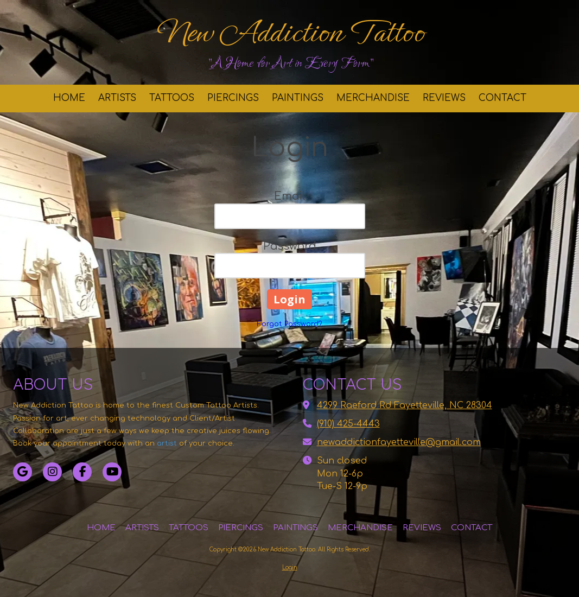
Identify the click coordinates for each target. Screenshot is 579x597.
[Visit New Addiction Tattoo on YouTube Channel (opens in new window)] (112, 471)
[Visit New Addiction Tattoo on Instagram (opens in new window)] (52, 471)
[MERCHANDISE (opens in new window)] (373, 98)
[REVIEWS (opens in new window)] (444, 98)
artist (167, 443)
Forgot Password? (289, 324)
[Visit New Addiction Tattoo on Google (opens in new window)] (22, 471)
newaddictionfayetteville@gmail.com (399, 442)
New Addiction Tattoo (290, 32)
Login (289, 567)
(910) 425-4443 (348, 424)
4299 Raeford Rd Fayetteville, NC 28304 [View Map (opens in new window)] (404, 405)
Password (289, 246)
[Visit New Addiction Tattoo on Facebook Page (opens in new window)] (82, 471)
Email (290, 196)
